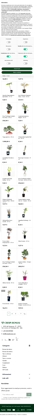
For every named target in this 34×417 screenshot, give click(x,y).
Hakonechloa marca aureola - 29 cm (7, 221)
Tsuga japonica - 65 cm (8, 137)
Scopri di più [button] (17, 68)
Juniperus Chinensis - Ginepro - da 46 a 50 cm (24, 304)
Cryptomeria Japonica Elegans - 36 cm (23, 116)
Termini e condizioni (22, 414)
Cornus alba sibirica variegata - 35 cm (23, 283)
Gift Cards (5, 370)
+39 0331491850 (8, 331)
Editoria (4, 367)
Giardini (4, 361)
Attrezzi (4, 356)
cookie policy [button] (4, 12)
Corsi (3, 365)
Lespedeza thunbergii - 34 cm (24, 221)
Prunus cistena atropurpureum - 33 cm (8, 241)
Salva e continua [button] (17, 72)
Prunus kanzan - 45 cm (8, 303)
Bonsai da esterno (7, 351)
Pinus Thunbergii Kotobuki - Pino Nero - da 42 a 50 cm (24, 179)
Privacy (21, 397)
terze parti (23, 13)
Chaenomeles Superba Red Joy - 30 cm (24, 137)
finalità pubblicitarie (17, 18)
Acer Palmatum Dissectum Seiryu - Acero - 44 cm (24, 96)
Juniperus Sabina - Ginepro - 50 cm (24, 262)
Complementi (6, 363)
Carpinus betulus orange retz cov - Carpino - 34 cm (24, 200)
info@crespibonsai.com (9, 334)
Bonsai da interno (7, 349)
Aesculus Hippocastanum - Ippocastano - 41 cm (9, 96)
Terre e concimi (6, 358)
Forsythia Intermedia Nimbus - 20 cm (7, 179)
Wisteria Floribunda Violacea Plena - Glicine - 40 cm (9, 201)
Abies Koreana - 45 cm (23, 241)
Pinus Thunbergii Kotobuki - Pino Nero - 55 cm (9, 262)
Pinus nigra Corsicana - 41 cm (24, 158)
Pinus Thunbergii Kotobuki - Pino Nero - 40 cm (9, 116)
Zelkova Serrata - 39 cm (8, 283)
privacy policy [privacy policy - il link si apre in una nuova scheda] (24, 6)
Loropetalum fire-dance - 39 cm (8, 158)
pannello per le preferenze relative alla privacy (21, 35)
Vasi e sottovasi (6, 354)
